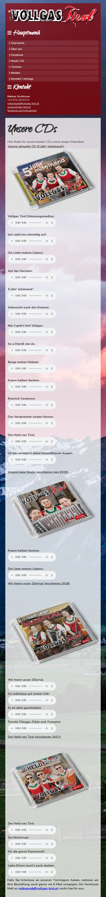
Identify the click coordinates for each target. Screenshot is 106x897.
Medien (15, 73)
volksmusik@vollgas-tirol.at (23, 103)
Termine (16, 67)
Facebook (17, 55)
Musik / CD (17, 61)
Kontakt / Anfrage (22, 79)
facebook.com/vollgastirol (22, 110)
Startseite (17, 43)
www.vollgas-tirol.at (19, 107)
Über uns (16, 49)
